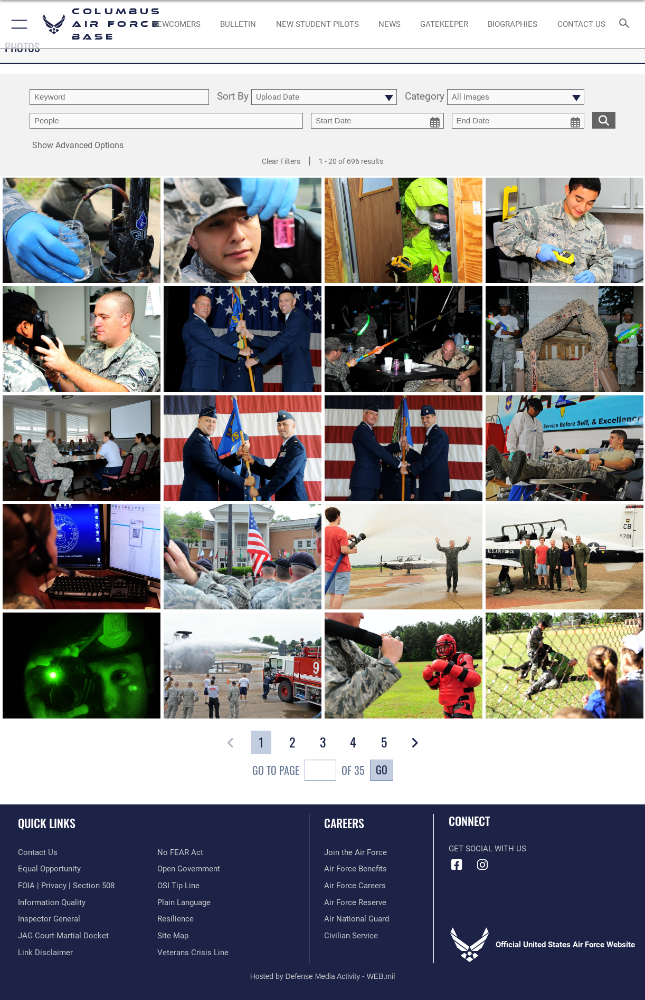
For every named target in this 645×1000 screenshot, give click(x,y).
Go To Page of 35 (308, 771)
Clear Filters (281, 161)
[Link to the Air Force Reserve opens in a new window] (355, 902)
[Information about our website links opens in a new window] (45, 952)
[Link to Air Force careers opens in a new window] (355, 885)
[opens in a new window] (444, 24)
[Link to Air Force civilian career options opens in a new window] (351, 935)
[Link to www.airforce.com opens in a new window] (355, 852)
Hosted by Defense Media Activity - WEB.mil (322, 976)
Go (381, 770)
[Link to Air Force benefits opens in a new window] (355, 868)
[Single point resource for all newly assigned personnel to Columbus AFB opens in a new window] (176, 24)
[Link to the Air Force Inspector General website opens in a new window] (49, 919)
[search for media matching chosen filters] (603, 120)
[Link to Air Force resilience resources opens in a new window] (175, 919)
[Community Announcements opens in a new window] (238, 24)
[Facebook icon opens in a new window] (456, 865)
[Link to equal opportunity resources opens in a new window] (49, 868)
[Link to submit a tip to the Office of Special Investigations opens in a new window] (178, 885)
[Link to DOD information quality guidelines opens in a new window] (52, 902)
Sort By (233, 97)
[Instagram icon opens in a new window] (482, 865)
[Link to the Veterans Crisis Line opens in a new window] (193, 952)
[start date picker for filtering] (377, 121)
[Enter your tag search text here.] (166, 121)
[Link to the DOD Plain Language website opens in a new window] (184, 902)
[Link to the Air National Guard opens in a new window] (356, 919)
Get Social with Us (487, 848)
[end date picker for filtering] (518, 121)
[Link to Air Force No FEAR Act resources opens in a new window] (180, 852)
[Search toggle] (626, 24)
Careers (344, 822)
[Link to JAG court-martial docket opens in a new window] (63, 935)
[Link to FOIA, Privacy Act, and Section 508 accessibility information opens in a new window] (66, 885)
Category (424, 97)
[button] (17, 24)
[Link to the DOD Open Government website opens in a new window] (188, 868)
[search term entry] (119, 97)
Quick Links (46, 822)
